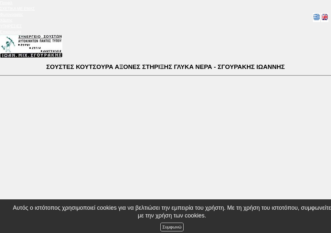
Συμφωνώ (171, 227)
